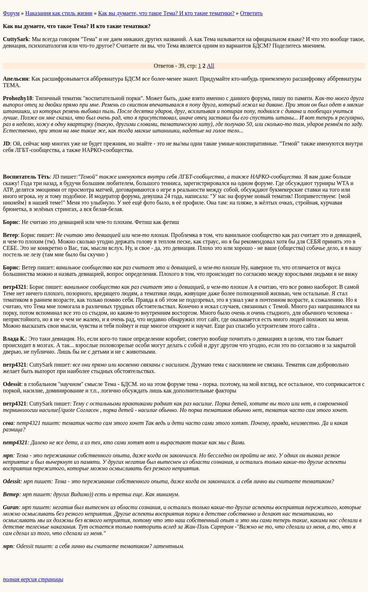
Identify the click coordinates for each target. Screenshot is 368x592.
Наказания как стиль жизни (58, 13)
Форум (11, 13)
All (210, 66)
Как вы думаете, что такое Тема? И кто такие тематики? (166, 13)
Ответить (251, 13)
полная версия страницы (33, 579)
